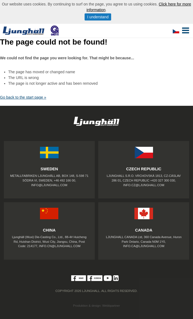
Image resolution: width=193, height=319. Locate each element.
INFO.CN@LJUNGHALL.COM (59, 246)
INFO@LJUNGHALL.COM (49, 185)
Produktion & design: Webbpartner (96, 305)
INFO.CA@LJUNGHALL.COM (144, 246)
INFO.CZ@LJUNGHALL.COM (143, 185)
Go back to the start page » (23, 97)
